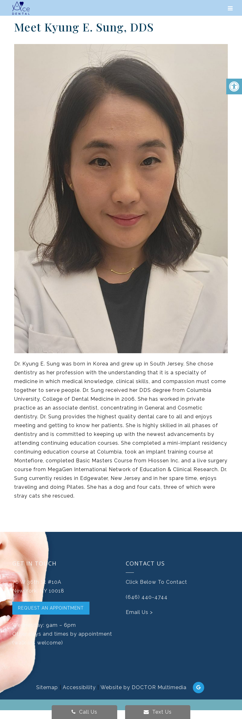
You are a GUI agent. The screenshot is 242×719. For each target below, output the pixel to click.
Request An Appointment (51, 607)
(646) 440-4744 (147, 597)
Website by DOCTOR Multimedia (144, 687)
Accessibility (79, 687)
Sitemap (47, 687)
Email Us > (139, 612)
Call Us (84, 712)
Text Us (158, 712)
